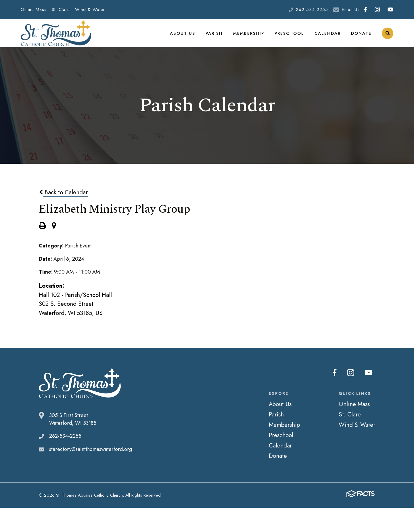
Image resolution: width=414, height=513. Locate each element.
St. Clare (61, 9)
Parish (215, 36)
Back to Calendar (63, 197)
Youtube (390, 9)
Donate (361, 36)
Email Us (351, 9)
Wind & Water (90, 9)
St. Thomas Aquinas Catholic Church (56, 36)
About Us (184, 36)
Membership (250, 36)
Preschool (289, 36)
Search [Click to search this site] (388, 36)
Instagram (377, 9)
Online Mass (34, 9)
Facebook (365, 9)
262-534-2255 (312, 9)
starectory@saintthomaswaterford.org (90, 454)
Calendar (328, 36)
